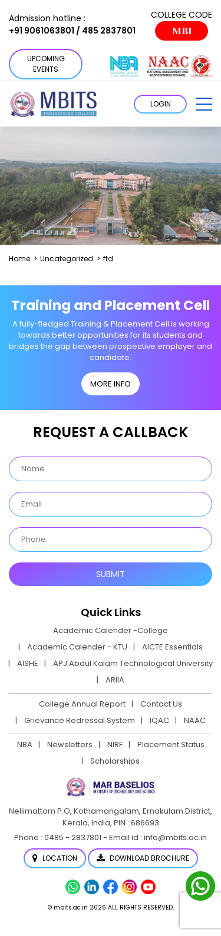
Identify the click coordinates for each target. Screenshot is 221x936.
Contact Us (161, 704)
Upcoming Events (46, 64)
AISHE (27, 663)
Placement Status (170, 744)
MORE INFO (110, 383)
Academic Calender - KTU (77, 646)
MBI (182, 30)
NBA (24, 744)
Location (54, 858)
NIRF (115, 744)
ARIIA (114, 679)
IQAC (159, 720)
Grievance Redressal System (79, 720)
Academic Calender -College (110, 630)
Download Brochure (143, 858)
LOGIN (160, 104)
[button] (204, 104)
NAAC (195, 720)
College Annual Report (82, 704)
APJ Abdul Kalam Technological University (133, 663)
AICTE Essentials (172, 646)
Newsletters (70, 744)
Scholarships (115, 761)
